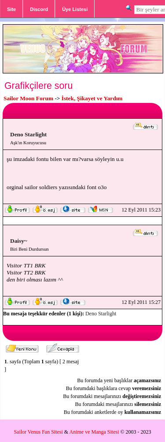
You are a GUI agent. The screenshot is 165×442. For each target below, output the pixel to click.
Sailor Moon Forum (28, 98)
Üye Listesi (75, 9)
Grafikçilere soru (38, 85)
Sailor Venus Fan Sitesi (38, 432)
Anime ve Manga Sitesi (94, 432)
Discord (39, 9)
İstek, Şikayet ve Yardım (92, 98)
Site (11, 9)
